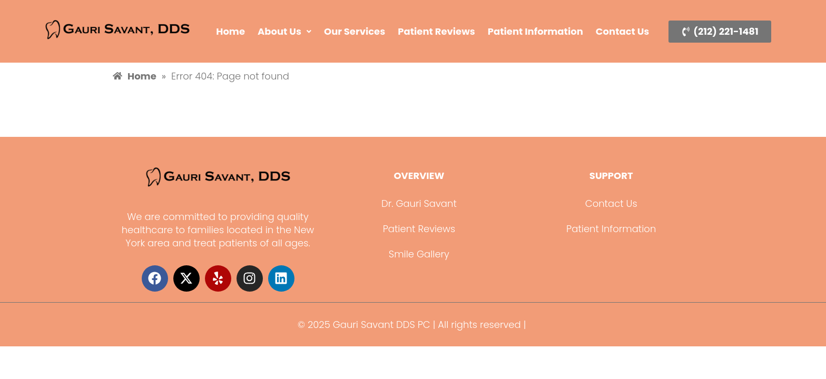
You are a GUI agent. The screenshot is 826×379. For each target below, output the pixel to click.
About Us (284, 31)
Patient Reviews (436, 31)
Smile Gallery (419, 254)
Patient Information (535, 31)
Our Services (354, 31)
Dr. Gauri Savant (419, 203)
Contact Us (623, 31)
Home (230, 31)
